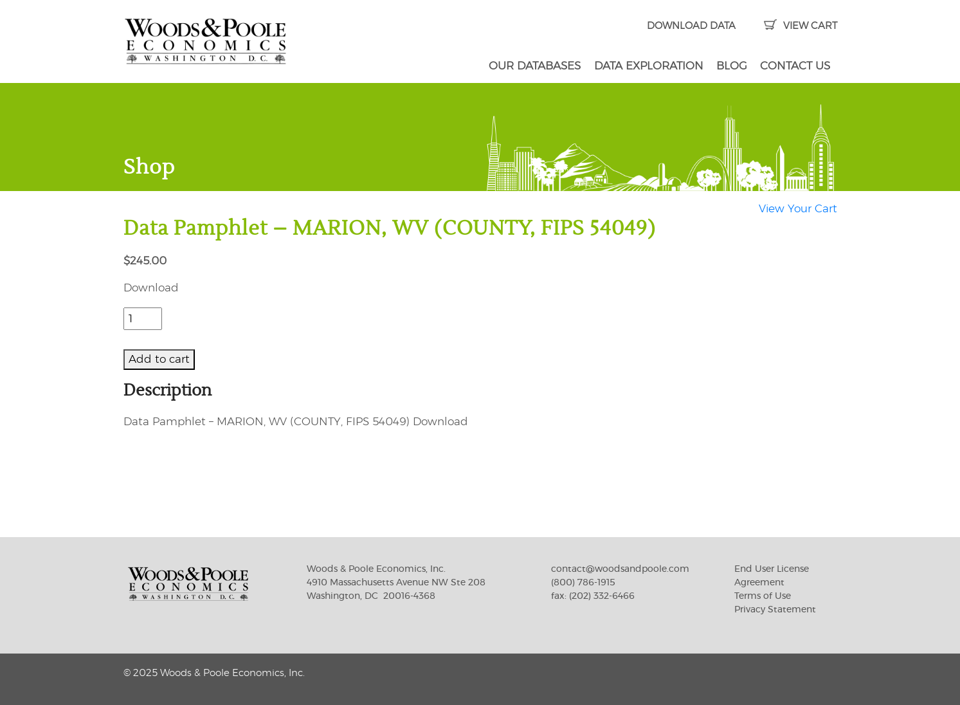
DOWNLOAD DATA (691, 26)
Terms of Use (762, 596)
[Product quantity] (142, 319)
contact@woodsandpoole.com (620, 569)
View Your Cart (798, 208)
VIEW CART (800, 26)
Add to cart (159, 359)
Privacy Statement (775, 609)
